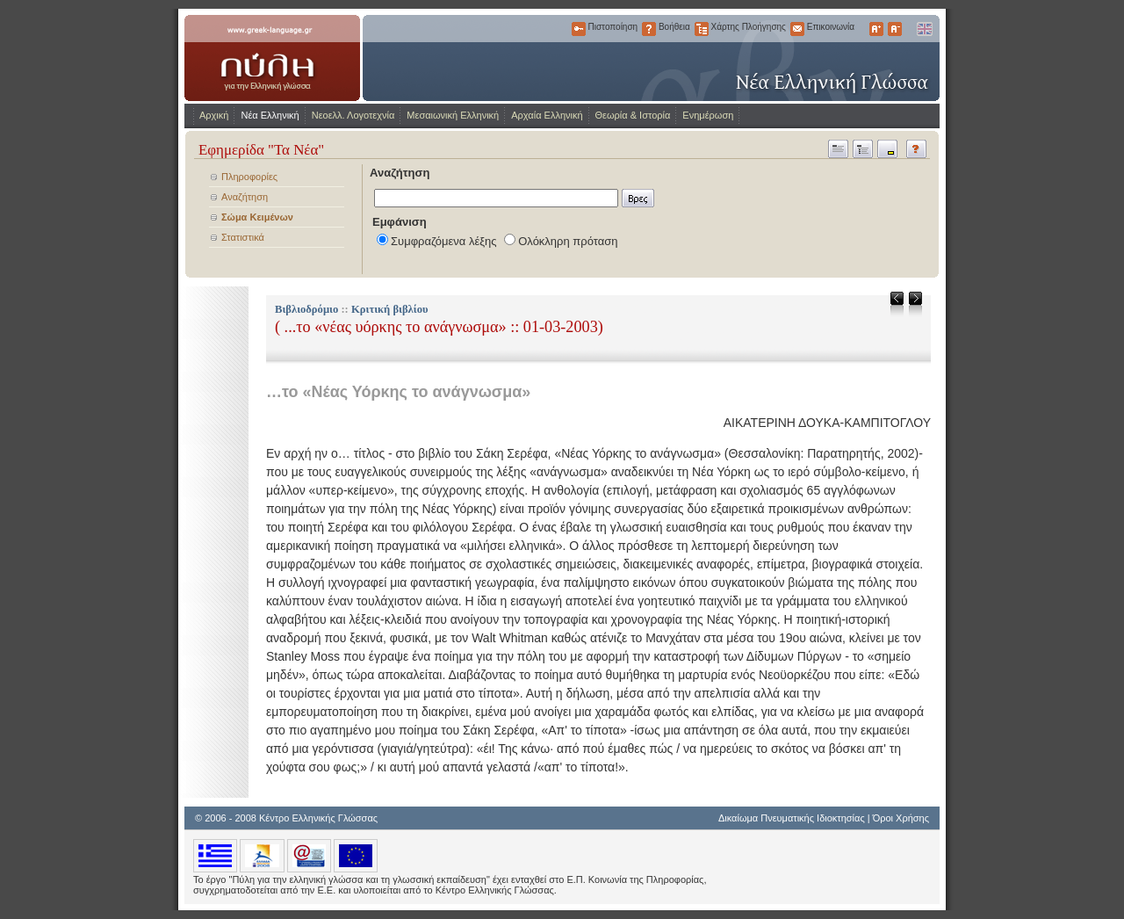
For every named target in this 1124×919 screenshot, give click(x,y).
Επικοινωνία (797, 29)
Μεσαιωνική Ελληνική (453, 115)
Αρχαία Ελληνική (546, 115)
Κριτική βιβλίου (390, 309)
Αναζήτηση (244, 197)
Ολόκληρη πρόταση (567, 241)
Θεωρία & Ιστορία (633, 115)
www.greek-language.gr (272, 58)
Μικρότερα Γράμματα (895, 29)
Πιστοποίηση (579, 29)
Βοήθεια (649, 29)
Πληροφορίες (249, 176)
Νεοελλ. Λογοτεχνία (353, 115)
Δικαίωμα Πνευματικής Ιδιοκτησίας (791, 818)
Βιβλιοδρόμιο (306, 309)
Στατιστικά (242, 237)
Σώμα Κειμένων (257, 217)
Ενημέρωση (707, 115)
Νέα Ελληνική (270, 115)
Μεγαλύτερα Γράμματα (876, 29)
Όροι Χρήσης (901, 818)
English (924, 29)
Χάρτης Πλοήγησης (702, 29)
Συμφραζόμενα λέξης (444, 241)
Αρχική (213, 115)
